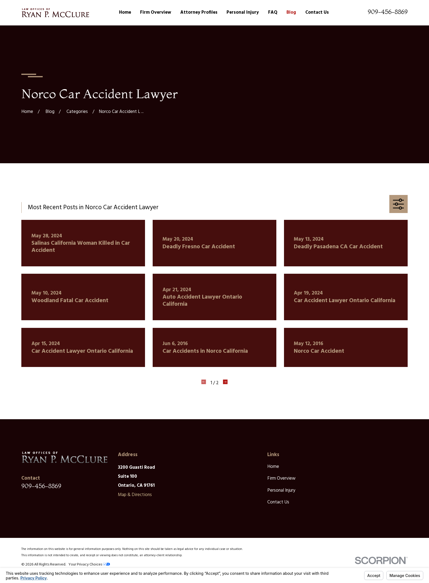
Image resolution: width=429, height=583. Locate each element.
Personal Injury (281, 490)
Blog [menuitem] (291, 12)
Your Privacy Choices (89, 564)
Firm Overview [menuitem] (155, 12)
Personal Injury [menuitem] (243, 12)
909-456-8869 (388, 12)
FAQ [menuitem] (272, 12)
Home (273, 466)
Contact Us (278, 502)
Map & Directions (135, 495)
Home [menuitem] (125, 12)
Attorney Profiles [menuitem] (199, 12)
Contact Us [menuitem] (317, 12)
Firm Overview (281, 478)
